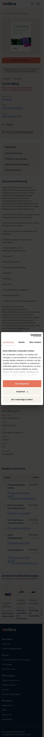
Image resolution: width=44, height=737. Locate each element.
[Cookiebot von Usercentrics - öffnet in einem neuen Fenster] (31, 335)
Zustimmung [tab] (8, 342)
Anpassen (22, 391)
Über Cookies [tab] (35, 342)
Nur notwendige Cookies (22, 399)
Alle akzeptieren (22, 384)
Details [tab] (22, 342)
